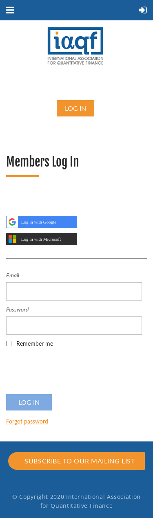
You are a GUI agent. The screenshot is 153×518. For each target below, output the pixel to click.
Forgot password (27, 421)
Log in (75, 108)
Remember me (34, 343)
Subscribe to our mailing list (79, 461)
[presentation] (68, 373)
